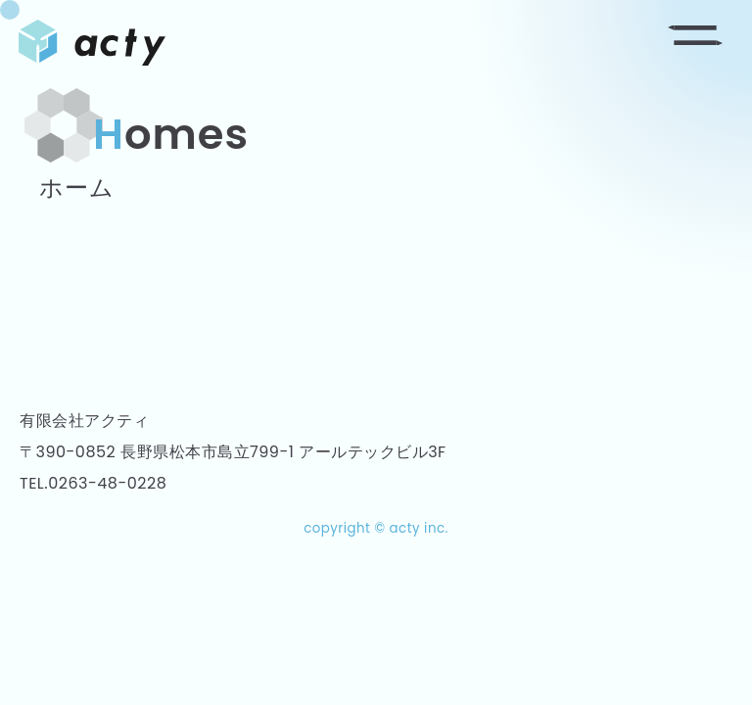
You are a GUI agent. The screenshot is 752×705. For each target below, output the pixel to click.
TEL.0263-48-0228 (93, 483)
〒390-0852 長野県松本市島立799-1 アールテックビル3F (233, 452)
